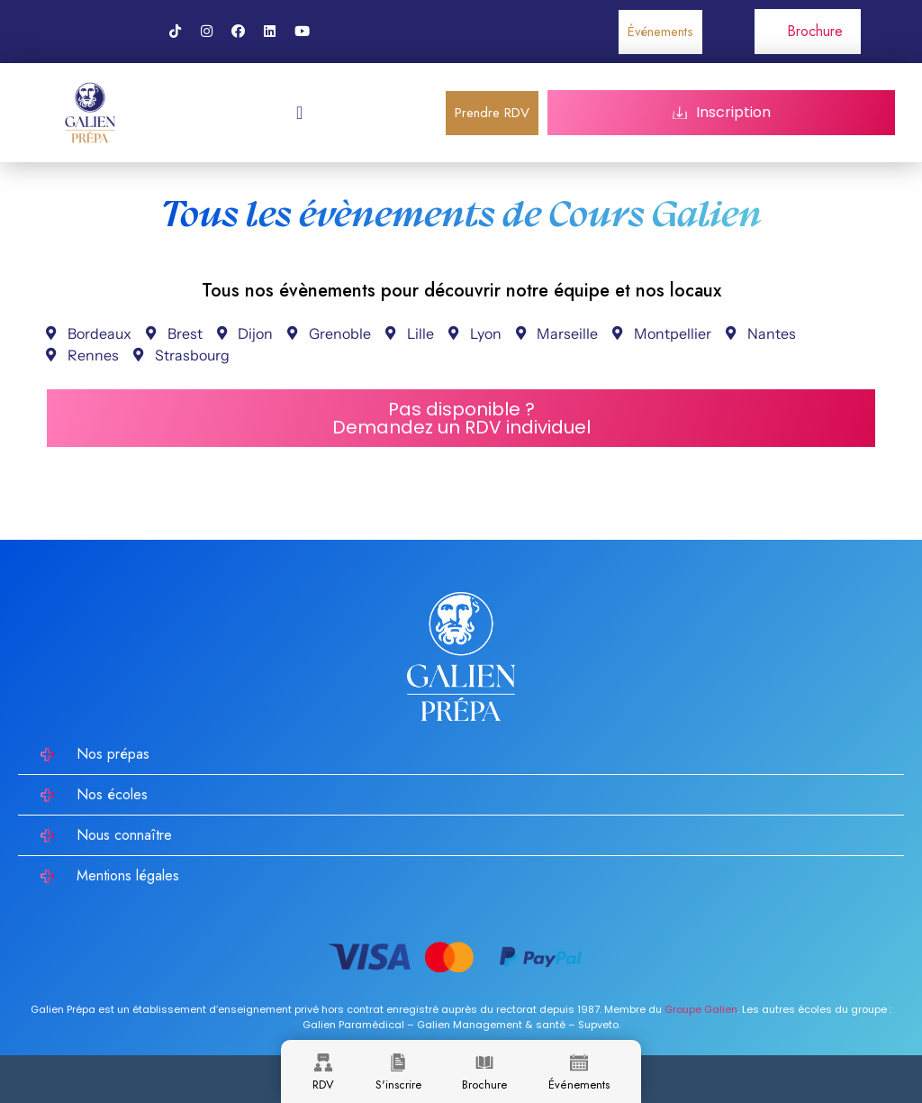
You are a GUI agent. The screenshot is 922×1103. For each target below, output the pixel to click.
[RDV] (323, 1062)
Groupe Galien (700, 1009)
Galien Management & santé (491, 1024)
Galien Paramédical (353, 1024)
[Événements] (578, 1062)
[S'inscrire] (397, 1062)
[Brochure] (484, 1062)
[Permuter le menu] (299, 113)
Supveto (598, 1024)
